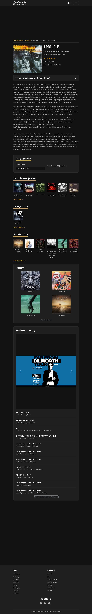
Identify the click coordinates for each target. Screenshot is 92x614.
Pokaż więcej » (18, 199)
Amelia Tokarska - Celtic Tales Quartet (28, 443)
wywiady (16, 593)
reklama (49, 585)
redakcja (49, 574)
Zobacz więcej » (19, 260)
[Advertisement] (46, 21)
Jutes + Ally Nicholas (22, 412)
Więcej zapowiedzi (46, 319)
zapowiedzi (16, 579)
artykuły (15, 590)
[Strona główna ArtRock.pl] (20, 3)
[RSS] (49, 603)
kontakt (49, 590)
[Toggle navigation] (76, 3)
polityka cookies (52, 582)
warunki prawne (52, 579)
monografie (16, 588)
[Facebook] (41, 603)
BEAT (17, 428)
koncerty (16, 577)
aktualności (16, 574)
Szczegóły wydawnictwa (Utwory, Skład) (32, 78)
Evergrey (30, 291)
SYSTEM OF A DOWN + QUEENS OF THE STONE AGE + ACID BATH (36, 436)
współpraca (50, 588)
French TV (61, 291)
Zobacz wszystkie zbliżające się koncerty (46, 497)
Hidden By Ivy (30, 315)
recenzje (16, 582)
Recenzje (28, 40)
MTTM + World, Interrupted (25, 420)
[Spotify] (45, 603)
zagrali (15, 585)
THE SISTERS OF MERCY (23, 467)
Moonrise (61, 315)
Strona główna (18, 40)
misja (48, 577)
